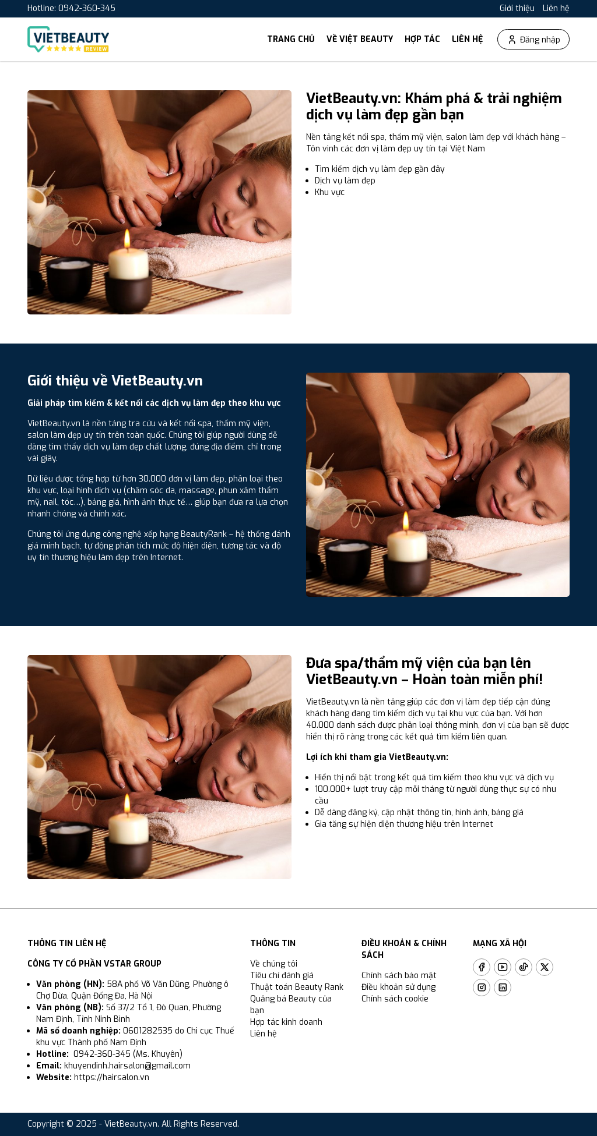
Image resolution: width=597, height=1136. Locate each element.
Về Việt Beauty (359, 39)
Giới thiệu (517, 8)
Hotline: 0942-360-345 (71, 8)
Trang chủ (291, 39)
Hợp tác (422, 39)
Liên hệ (556, 8)
